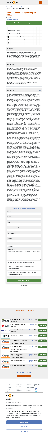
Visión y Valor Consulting (12, 19)
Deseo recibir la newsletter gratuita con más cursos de (22, 273)
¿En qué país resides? (13, 227)
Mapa (8, 384)
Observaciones (11, 249)
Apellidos (9, 217)
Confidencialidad (30, 387)
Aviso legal (28, 390)
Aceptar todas (24, 422)
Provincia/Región (11, 233)
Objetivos (10, 64)
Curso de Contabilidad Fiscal (17, 365)
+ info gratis (42, 320)
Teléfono (9, 238)
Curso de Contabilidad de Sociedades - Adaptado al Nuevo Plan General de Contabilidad (18, 356)
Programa (10, 90)
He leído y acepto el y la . (21, 267)
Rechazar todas (24, 426)
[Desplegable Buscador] (40, 2)
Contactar (28, 384)
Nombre (9, 211)
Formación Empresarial (24, 376)
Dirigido (10, 49)
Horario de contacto (12, 244)
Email (8, 222)
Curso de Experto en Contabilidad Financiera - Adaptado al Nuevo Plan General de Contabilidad (18, 342)
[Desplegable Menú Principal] (8, 3)
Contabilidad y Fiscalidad (16, 335)
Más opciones (24, 431)
